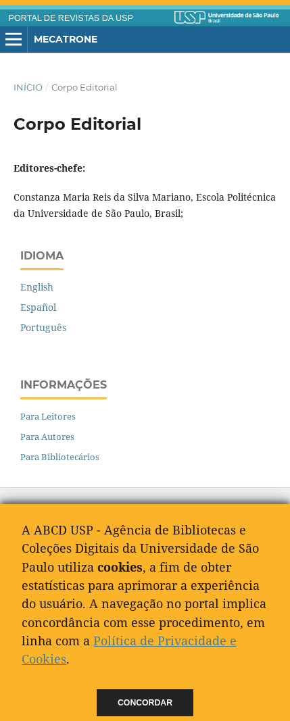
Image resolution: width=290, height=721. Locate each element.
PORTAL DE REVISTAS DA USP (71, 18)
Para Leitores (48, 416)
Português (43, 327)
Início (28, 87)
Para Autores (47, 436)
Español (38, 307)
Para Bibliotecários (59, 457)
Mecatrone (65, 39)
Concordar (145, 702)
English (36, 286)
